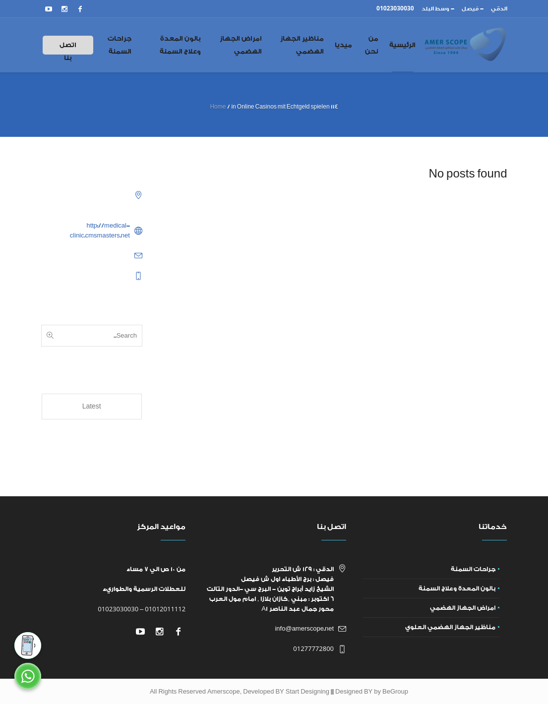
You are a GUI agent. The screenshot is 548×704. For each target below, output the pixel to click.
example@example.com (95, 255)
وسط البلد (435, 8)
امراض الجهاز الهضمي (462, 607)
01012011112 (165, 608)
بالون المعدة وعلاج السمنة (457, 588)
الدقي (499, 8)
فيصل (470, 8)
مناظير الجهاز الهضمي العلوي (450, 627)
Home (218, 107)
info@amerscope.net (304, 628)
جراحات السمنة (473, 569)
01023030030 (118, 608)
